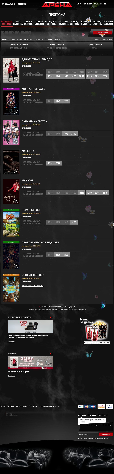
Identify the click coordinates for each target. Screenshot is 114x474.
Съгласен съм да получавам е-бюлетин (94, 438)
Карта (97, 39)
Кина (78, 4)
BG (101, 4)
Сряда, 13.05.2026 (74, 22)
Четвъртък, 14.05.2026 (85, 22)
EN (105, 4)
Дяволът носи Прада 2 (37, 59)
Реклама (10, 406)
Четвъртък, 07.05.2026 (6, 22)
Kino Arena (13, 415)
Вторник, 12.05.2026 (64, 22)
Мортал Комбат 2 (33, 88)
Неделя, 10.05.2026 (39, 22)
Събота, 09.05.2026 (28, 22)
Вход (96, 4)
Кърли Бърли (31, 209)
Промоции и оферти (19, 317)
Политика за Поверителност (49, 406)
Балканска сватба (34, 121)
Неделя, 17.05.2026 (97, 22)
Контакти (33, 406)
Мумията (28, 150)
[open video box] (16, 79)
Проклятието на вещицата (40, 242)
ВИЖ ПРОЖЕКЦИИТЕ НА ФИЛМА (32, 286)
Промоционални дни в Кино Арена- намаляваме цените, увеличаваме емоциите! (28, 336)
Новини (12, 353)
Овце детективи (33, 274)
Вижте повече (107, 39)
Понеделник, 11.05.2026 (51, 22)
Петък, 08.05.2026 (18, 22)
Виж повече (11, 341)
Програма (87, 4)
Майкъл (27, 180)
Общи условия (21, 406)
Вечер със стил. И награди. (19, 372)
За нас (3, 406)
